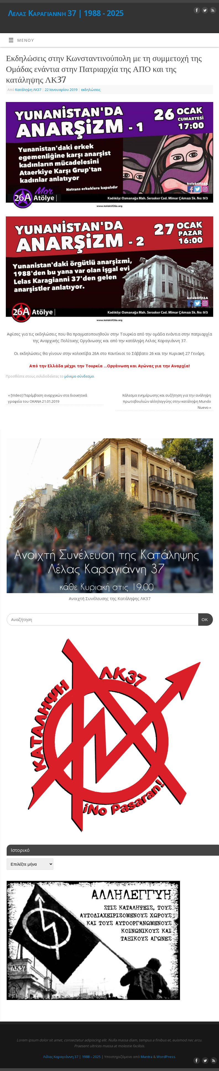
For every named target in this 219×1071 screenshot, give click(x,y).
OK (203, 619)
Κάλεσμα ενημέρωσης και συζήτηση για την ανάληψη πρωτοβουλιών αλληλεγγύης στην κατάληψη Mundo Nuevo (166, 401)
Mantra (146, 1056)
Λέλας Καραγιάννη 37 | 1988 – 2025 (72, 1056)
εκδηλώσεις (90, 89)
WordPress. (166, 1056)
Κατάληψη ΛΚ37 (28, 89)
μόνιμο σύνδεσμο (79, 376)
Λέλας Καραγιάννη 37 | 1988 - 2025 (66, 13)
